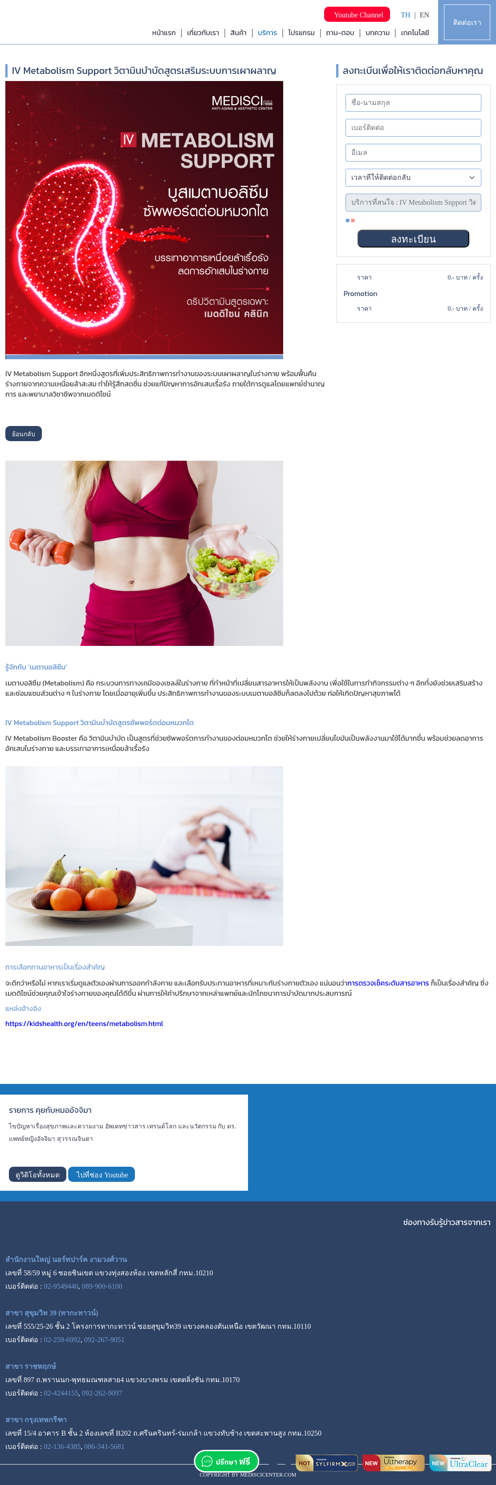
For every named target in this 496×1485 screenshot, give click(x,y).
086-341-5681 (104, 1446)
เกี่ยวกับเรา (203, 32)
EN (424, 15)
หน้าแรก (164, 32)
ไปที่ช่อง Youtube (101, 1175)
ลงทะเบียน (413, 239)
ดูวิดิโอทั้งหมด (38, 1175)
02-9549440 (61, 1286)
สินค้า (239, 32)
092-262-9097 (102, 1393)
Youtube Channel (357, 15)
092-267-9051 (104, 1339)
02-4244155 (61, 1393)
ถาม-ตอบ (340, 32)
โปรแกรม (302, 32)
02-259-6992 (62, 1339)
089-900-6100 (102, 1286)
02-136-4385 (62, 1446)
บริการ (267, 32)
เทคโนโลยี (415, 32)
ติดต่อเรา (467, 22)
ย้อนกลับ (23, 434)
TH (405, 15)
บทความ (378, 32)
